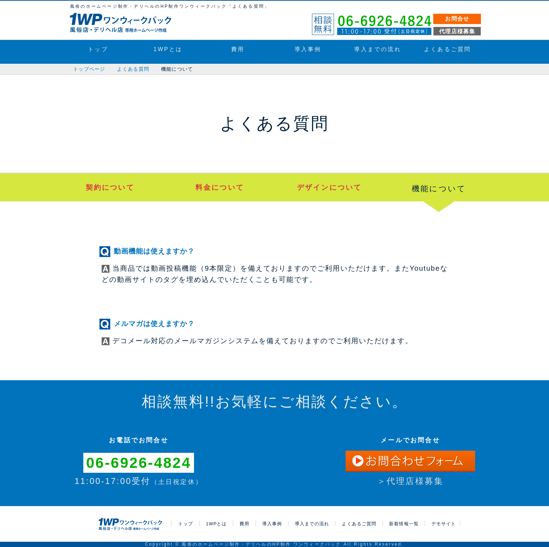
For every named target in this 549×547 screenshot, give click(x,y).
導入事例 (307, 49)
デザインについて (329, 187)
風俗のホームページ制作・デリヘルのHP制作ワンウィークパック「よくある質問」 (170, 6)
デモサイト (443, 523)
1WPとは (167, 49)
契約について (110, 187)
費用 (237, 49)
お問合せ (457, 19)
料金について (219, 187)
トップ (98, 49)
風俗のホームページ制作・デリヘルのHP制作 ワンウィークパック (261, 544)
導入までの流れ (377, 49)
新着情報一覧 (403, 523)
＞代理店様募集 (410, 481)
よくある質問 (133, 69)
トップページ (89, 69)
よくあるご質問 (447, 49)
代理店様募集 (457, 31)
